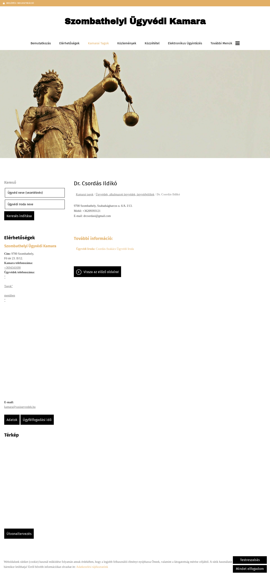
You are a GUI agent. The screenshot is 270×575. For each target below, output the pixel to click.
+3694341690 (12, 267)
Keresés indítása (19, 216)
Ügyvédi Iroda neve (20, 204)
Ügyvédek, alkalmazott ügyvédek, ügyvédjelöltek (125, 194)
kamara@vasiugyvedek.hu (20, 407)
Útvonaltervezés (19, 534)
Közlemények (126, 43)
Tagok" (8, 286)
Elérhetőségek (69, 43)
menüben (9, 295)
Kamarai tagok (98, 43)
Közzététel (152, 43)
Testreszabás (250, 560)
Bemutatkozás (41, 43)
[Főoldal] (135, 22)
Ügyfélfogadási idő (37, 420)
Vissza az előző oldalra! (101, 272)
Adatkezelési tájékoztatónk (92, 566)
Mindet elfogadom (250, 569)
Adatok (12, 420)
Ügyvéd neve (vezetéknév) (25, 193)
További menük (225, 43)
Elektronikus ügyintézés (185, 43)
